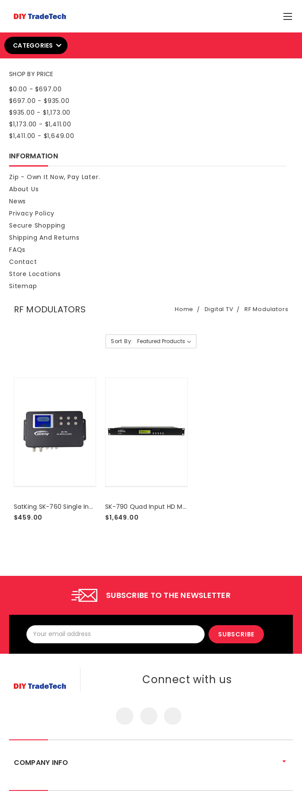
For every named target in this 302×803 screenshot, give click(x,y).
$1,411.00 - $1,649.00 (41, 136)
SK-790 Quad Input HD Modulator (157, 506)
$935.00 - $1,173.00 (40, 112)
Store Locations (35, 274)
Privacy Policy (32, 213)
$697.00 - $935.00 (39, 100)
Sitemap (23, 286)
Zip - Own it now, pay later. (54, 177)
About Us (24, 189)
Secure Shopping (37, 225)
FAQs (17, 249)
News (17, 201)
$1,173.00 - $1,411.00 (40, 124)
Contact (23, 261)
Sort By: (122, 341)
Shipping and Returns (44, 237)
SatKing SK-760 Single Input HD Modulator (79, 506)
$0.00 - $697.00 (35, 89)
